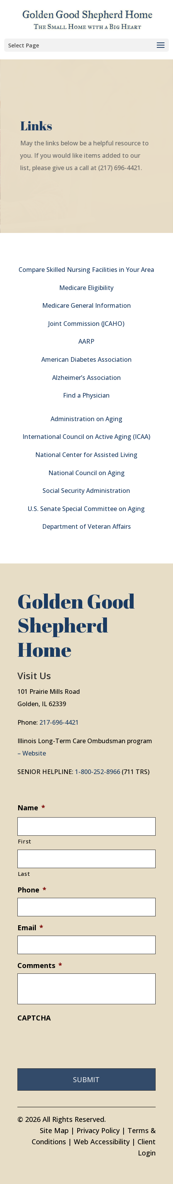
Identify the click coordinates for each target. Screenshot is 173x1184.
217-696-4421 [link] (59, 722)
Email (30, 927)
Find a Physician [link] (86, 395)
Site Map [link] (54, 1130)
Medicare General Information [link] (86, 305)
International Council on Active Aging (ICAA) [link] (86, 436)
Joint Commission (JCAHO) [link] (86, 323)
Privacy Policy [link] (98, 1130)
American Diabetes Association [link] (86, 359)
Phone (31, 889)
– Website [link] (31, 753)
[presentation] (76, 1041)
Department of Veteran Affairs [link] (86, 526)
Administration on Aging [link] (86, 419)
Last (24, 873)
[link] (87, 18)
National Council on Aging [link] (86, 473)
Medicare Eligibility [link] (86, 287)
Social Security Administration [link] (86, 490)
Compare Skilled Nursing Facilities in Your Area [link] (86, 269)
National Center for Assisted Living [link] (86, 454)
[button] (86, 45)
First (24, 841)
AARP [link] (86, 341)
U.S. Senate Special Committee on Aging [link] (86, 508)
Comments (39, 965)
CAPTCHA (34, 1018)
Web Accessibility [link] (102, 1141)
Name (31, 807)
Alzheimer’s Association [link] (86, 377)
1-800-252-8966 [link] (97, 771)
